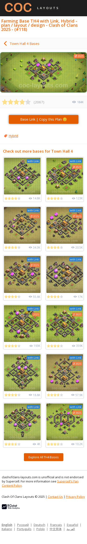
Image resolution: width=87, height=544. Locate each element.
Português (24, 529)
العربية (71, 529)
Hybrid (13, 136)
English (7, 525)
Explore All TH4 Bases (44, 457)
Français (56, 525)
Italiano (7, 529)
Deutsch (39, 525)
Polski (40, 529)
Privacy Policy (75, 497)
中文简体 (56, 529)
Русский (23, 525)
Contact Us (55, 497)
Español (72, 525)
